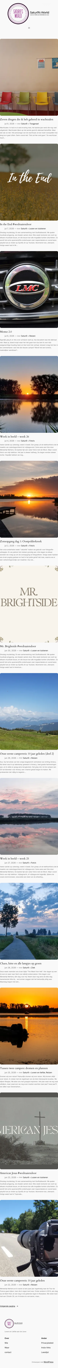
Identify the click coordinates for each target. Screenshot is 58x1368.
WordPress (48, 1362)
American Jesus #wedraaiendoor (18, 1173)
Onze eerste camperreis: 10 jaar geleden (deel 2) (27, 753)
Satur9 (24, 124)
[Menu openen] (29, 28)
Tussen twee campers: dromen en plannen (24, 1068)
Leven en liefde (38, 1072)
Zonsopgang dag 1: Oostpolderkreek (21, 541)
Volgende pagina (9, 1306)
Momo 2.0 (6, 331)
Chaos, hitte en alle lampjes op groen (21, 963)
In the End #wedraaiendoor (15, 224)
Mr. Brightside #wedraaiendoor (18, 646)
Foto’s (32, 441)
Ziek (33, 968)
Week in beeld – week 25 (14, 858)
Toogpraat (34, 124)
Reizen (32, 336)
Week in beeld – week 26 (14, 436)
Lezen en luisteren (37, 228)
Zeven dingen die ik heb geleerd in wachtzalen (26, 119)
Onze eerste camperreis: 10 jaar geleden (22, 1280)
